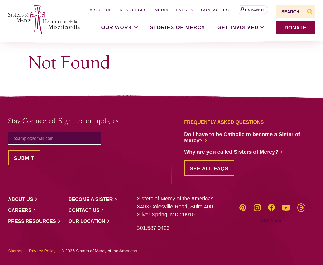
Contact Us (215, 10)
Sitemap (16, 251)
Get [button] (240, 27)
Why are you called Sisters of (233, 152)
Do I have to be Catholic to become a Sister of (242, 137)
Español (255, 10)
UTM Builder (272, 220)
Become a (93, 199)
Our (89, 221)
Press (34, 221)
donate (295, 27)
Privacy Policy (42, 251)
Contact (87, 210)
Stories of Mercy (177, 27)
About (23, 199)
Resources (133, 10)
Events (184, 10)
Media (162, 10)
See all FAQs (209, 168)
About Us (101, 10)
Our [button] (119, 27)
